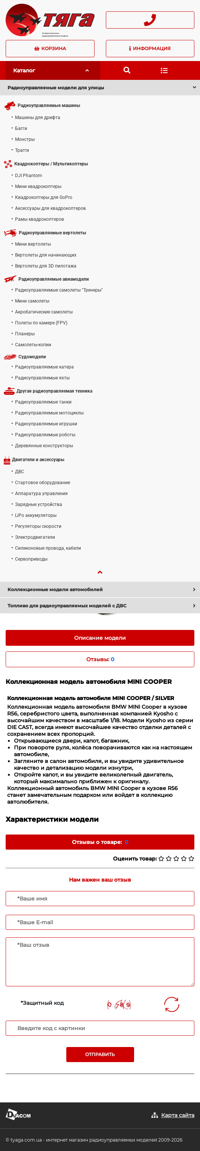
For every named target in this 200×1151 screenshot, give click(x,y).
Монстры (25, 139)
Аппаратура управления (41, 493)
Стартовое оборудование (42, 482)
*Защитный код (42, 1003)
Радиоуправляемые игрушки (46, 423)
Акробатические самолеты (44, 312)
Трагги (22, 150)
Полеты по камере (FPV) (41, 323)
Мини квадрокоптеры (38, 186)
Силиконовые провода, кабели (48, 548)
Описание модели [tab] (100, 637)
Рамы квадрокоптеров (39, 219)
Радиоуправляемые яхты (42, 378)
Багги (21, 128)
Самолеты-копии (33, 344)
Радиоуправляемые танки (43, 402)
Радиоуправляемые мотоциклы (49, 413)
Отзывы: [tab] (100, 659)
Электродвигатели (35, 537)
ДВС (19, 471)
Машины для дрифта (37, 117)
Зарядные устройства (38, 504)
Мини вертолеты (33, 244)
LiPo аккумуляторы (35, 515)
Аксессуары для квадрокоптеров (50, 208)
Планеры (25, 333)
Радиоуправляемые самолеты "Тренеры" (59, 290)
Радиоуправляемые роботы (45, 434)
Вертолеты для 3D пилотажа (45, 266)
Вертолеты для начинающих (45, 255)
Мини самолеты (32, 301)
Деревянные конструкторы (44, 445)
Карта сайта (177, 1115)
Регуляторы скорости (38, 526)
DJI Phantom (28, 175)
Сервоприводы (31, 559)
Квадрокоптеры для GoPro (43, 197)
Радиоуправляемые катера (44, 367)
